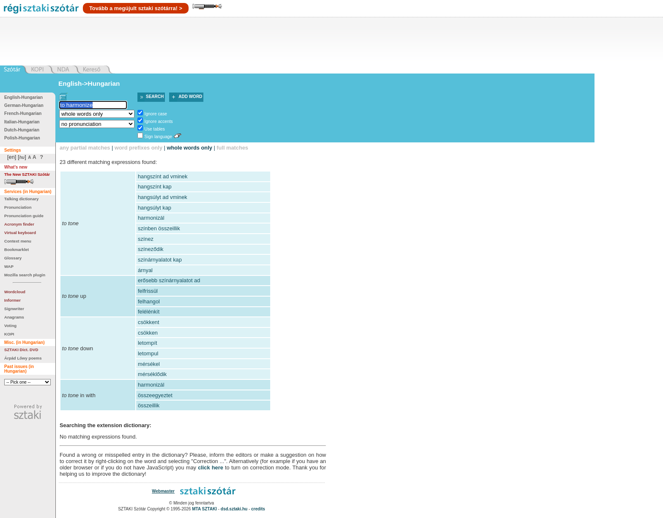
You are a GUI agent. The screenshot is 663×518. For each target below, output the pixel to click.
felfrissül (148, 291)
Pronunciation (18, 207)
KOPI (9, 334)
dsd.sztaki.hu (234, 509)
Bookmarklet (16, 249)
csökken (148, 333)
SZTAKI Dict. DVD (21, 349)
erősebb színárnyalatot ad (169, 280)
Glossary (13, 258)
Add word (190, 96)
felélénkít (148, 311)
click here (210, 467)
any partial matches (85, 147)
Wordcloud (14, 291)
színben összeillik (159, 228)
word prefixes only (138, 147)
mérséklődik (152, 374)
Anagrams (14, 317)
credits (258, 509)
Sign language (158, 136)
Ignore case (156, 114)
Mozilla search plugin (24, 275)
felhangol (149, 301)
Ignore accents (159, 121)
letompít (147, 343)
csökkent (148, 322)
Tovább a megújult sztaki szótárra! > (135, 8)
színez (145, 239)
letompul (148, 353)
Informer (12, 300)
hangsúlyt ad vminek (162, 197)
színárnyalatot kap (160, 259)
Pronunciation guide (24, 215)
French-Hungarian (22, 113)
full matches (232, 147)
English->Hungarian (89, 83)
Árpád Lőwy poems (23, 358)
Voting (10, 325)
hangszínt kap (155, 186)
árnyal (145, 270)
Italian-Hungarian (22, 122)
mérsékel (149, 364)
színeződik (150, 249)
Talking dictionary (21, 198)
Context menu (17, 241)
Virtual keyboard (20, 232)
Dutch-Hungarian (21, 130)
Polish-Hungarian (22, 138)
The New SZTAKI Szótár (27, 174)
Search (155, 96)
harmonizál (151, 218)
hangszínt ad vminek (162, 176)
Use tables (155, 129)
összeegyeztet (155, 395)
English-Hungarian (23, 97)
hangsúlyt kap (154, 207)
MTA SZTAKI (204, 509)
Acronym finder (19, 224)
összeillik (148, 405)
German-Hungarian (24, 105)
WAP (9, 266)
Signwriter (14, 308)
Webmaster (163, 491)
